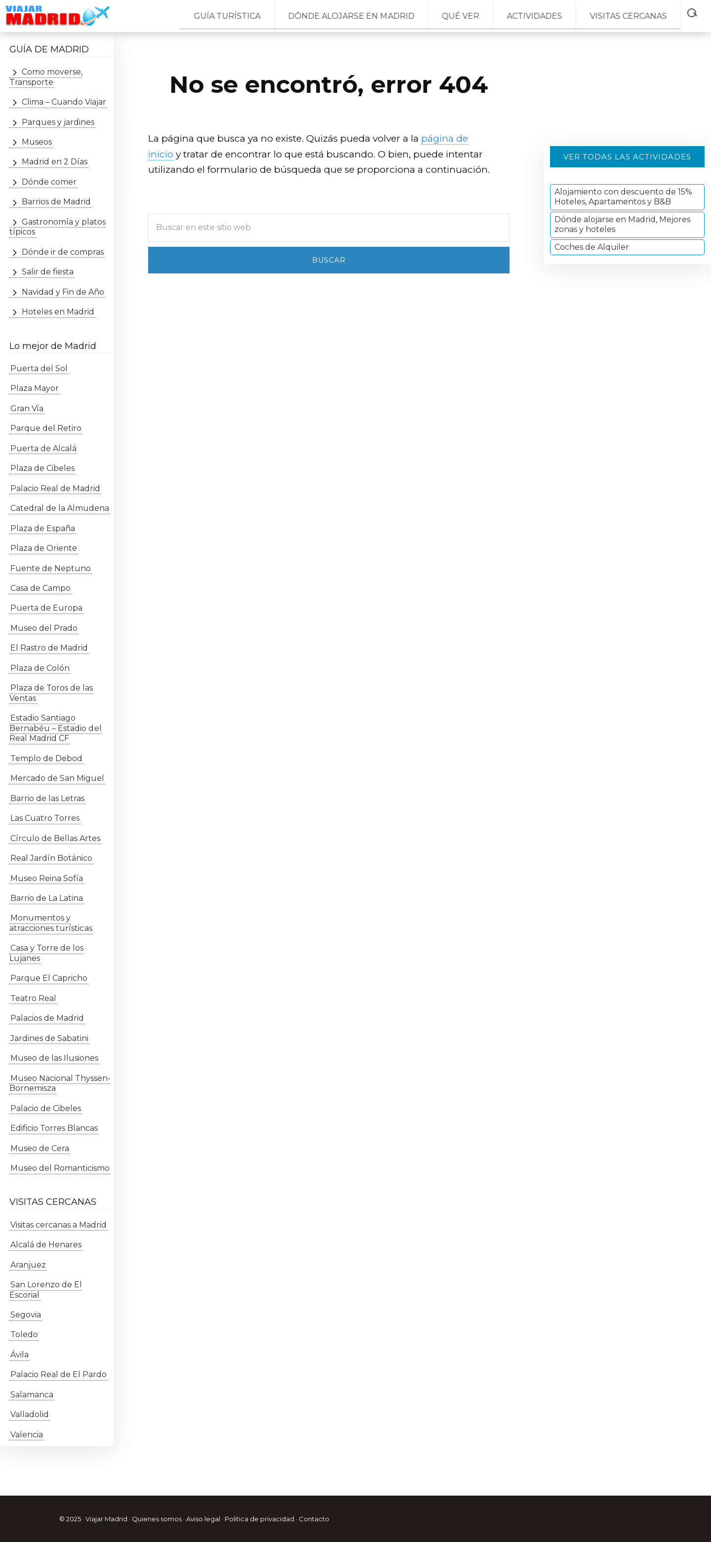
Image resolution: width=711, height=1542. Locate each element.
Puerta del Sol (38, 368)
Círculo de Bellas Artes (54, 838)
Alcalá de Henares (44, 1244)
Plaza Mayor (33, 388)
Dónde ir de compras (62, 252)
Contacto (314, 1519)
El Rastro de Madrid (48, 648)
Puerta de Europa (45, 608)
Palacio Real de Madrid (54, 488)
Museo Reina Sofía (45, 878)
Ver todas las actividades (627, 156)
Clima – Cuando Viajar (63, 102)
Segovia (24, 1314)
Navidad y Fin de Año (62, 292)
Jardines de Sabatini (48, 1038)
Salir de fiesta (47, 272)
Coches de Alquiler (591, 247)
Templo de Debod (45, 758)
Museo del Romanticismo (59, 1168)
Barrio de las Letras (46, 798)
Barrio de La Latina (45, 898)
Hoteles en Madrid (57, 311)
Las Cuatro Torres (44, 818)
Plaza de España (41, 528)
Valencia (25, 1434)
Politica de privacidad (259, 1519)
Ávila (18, 1354)
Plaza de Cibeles (41, 468)
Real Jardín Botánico (50, 858)
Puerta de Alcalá (42, 448)
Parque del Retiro (44, 428)
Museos (36, 142)
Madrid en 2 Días (53, 162)
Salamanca (30, 1394)
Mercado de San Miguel (56, 778)
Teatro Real (32, 998)
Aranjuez (27, 1265)
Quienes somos (157, 1519)
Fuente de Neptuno (49, 568)
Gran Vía (25, 408)
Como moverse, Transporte (45, 76)
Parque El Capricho (47, 978)
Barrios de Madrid (55, 202)
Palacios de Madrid (46, 1018)
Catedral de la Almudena (58, 508)
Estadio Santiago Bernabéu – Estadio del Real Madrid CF (55, 728)
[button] (697, 11)
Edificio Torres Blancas (53, 1128)
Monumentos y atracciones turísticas (50, 923)
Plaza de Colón (39, 668)
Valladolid (28, 1415)
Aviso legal (203, 1519)
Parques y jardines (57, 122)
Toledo (23, 1335)
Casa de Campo (39, 588)
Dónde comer (48, 182)
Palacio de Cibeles (44, 1108)
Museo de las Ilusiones (53, 1058)
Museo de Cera (38, 1148)
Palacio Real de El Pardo (57, 1375)
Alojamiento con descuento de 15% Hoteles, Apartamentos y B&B (623, 196)
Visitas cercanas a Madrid (57, 1225)
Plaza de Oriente (42, 548)
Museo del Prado (43, 628)
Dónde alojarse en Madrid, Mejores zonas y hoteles (622, 224)
